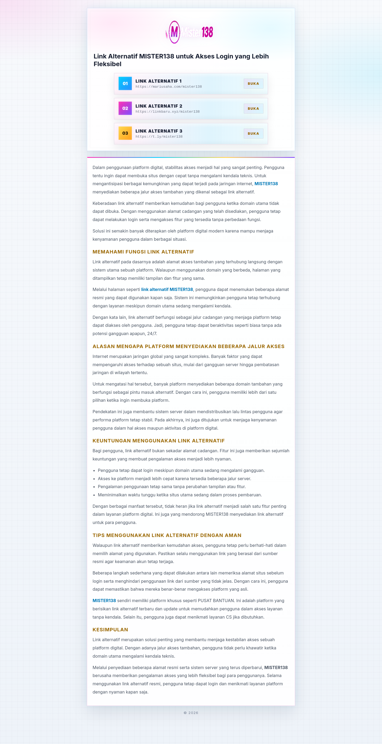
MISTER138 (266, 183)
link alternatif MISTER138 (167, 289)
